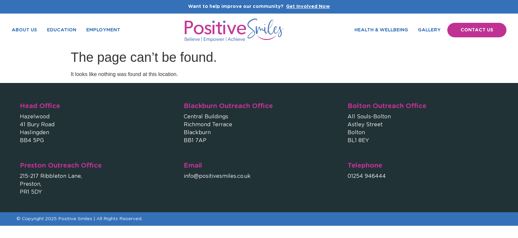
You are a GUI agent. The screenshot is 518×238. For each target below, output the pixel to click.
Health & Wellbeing (381, 30)
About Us (24, 30)
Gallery (429, 30)
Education (61, 30)
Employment (103, 30)
